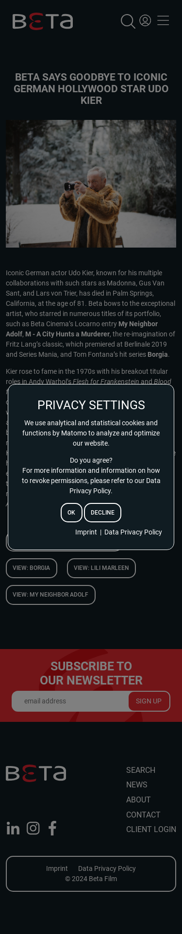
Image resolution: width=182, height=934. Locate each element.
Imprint (86, 532)
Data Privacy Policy (133, 532)
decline (103, 512)
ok (71, 512)
